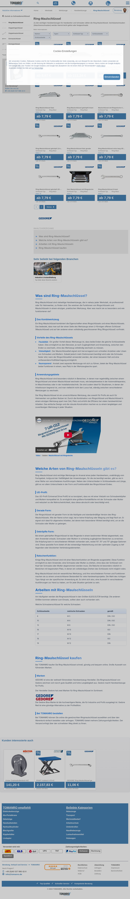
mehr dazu (101, 66)
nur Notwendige (37, 68)
